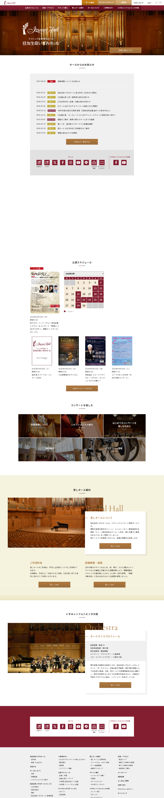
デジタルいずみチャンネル (67, 745)
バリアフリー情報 (65, 724)
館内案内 (62, 718)
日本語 (33, 716)
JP (156, 2)
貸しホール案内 (95, 713)
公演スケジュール (64, 729)
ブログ (47, 163)
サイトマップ (122, 749)
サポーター (94, 751)
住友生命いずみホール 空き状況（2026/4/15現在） (78, 92)
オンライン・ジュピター (102, 164)
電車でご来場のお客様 (126, 718)
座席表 (61, 721)
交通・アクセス (123, 713)
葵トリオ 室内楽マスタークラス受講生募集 (75, 124)
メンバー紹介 (95, 748)
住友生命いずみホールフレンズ (41, 740)
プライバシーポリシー (125, 745)
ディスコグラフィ (97, 754)
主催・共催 (63, 732)
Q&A (149, 3)
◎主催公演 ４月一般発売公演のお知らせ (74, 97)
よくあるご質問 (123, 737)
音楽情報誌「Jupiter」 (66, 755)
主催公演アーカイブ (66, 735)
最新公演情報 (95, 757)
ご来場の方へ (62, 713)
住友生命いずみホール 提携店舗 (42, 752)
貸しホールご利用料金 (98, 716)
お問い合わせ (139, 3)
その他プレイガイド (97, 741)
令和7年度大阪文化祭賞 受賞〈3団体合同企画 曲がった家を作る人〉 (84, 110)
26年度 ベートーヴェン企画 (68, 741)
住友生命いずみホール (37, 713)
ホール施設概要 (96, 721)
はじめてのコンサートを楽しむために (72, 716)
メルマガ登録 (94, 684)
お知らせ (39, 163)
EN (160, 2)
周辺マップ (123, 716)
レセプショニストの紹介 (39, 736)
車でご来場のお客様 (126, 721)
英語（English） (37, 718)
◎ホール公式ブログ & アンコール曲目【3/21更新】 (78, 106)
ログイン (62, 748)
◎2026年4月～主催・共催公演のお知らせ (74, 101)
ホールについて (35, 727)
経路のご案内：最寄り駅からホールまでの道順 (76, 119)
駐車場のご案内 (124, 724)
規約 (32, 749)
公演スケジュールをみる (82, 344)
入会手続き (35, 743)
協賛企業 (121, 733)
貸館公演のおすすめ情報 (67, 133)
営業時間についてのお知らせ (69, 81)
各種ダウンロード (97, 724)
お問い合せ (121, 741)
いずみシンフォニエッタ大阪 (100, 745)
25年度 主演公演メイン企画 (68, 738)
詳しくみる (115, 502)
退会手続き (35, 746)
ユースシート (122, 729)
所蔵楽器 (34, 733)
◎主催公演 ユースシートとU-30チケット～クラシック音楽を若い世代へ (87, 115)
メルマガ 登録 (94, 164)
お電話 (93, 735)
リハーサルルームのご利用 (100, 718)
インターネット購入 (97, 732)
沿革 (32, 730)
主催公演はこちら (125, 50)
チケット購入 (94, 729)
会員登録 (62, 751)
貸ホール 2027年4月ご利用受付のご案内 (73, 128)
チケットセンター (97, 738)
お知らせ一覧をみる (82, 141)
